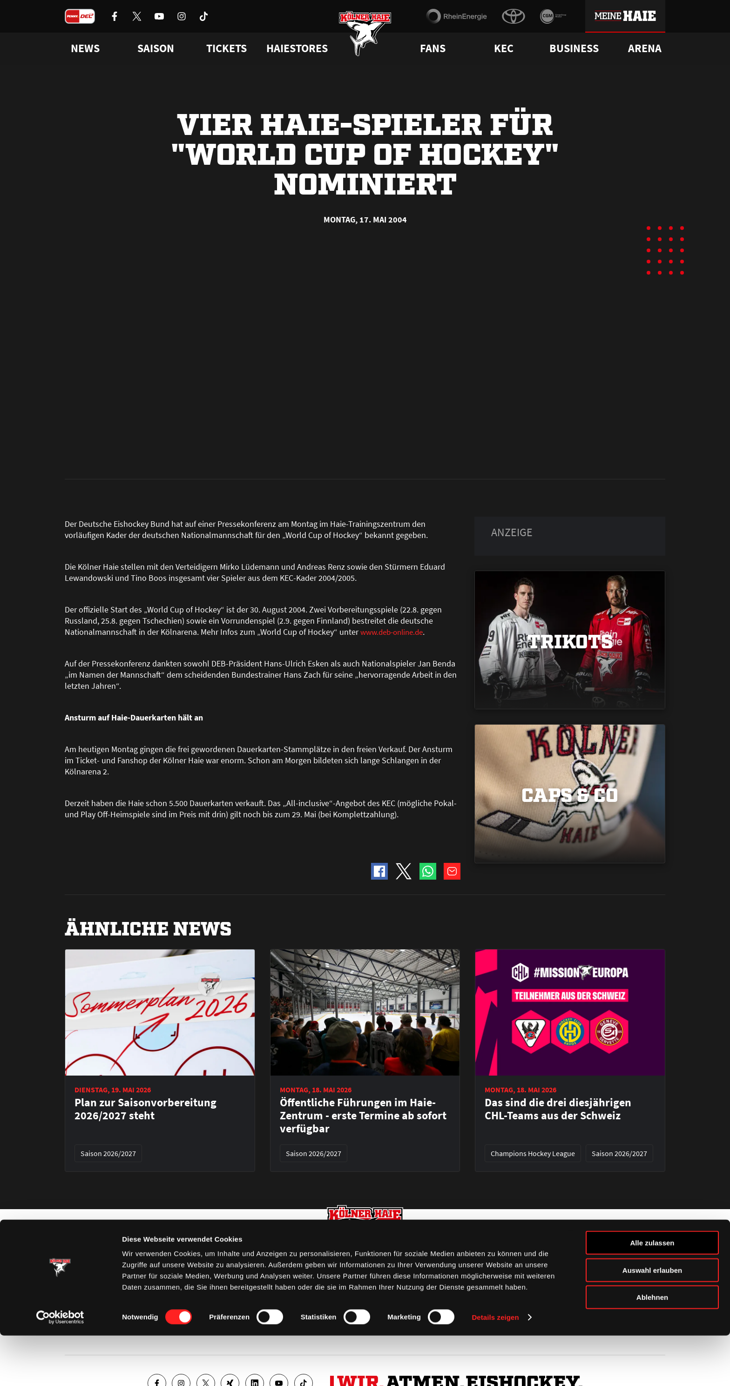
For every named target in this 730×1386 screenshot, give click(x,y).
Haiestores (297, 48)
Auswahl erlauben (652, 1321)
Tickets (226, 48)
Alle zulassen (652, 1293)
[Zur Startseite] (365, 38)
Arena (645, 48)
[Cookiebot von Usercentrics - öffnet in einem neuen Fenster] (60, 1368)
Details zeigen (495, 1368)
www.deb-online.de (394, 421)
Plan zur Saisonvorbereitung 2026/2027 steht (145, 899)
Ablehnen (652, 1348)
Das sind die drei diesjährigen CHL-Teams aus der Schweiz (558, 899)
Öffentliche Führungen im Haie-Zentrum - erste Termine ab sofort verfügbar (363, 905)
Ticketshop (232, 1268)
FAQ (371, 1268)
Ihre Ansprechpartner (549, 1268)
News (73, 1268)
